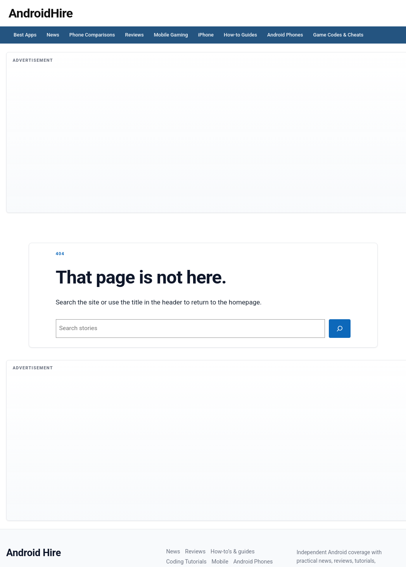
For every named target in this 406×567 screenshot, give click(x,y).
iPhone (206, 35)
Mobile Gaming (171, 35)
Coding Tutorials (186, 561)
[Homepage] (41, 13)
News (53, 35)
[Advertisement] (206, 142)
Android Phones (285, 35)
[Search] (340, 328)
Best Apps (25, 35)
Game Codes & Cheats (338, 35)
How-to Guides (240, 35)
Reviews (134, 35)
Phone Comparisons (92, 35)
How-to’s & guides (233, 551)
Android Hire (33, 552)
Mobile (219, 561)
